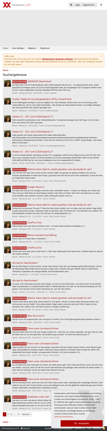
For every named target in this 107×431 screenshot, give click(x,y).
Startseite (97, 428)
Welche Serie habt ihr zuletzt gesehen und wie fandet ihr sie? (52, 169)
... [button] (15, 414)
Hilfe (89, 428)
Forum (5, 48)
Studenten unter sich (30, 397)
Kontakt (48, 428)
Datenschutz (80, 428)
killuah (14, 93)
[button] (9, 48)
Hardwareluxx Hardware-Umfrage (57, 59)
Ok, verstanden (81, 423)
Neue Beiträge (18, 48)
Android (53, 93)
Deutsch (25, 428)
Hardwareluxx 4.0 (10, 428)
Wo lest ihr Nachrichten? (25, 263)
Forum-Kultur (55, 242)
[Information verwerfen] (101, 56)
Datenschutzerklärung (63, 416)
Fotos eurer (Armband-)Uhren (35, 328)
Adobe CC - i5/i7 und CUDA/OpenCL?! (32, 116)
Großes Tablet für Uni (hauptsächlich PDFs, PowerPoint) (41, 99)
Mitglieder (32, 48)
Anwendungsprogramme (55, 126)
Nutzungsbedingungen (63, 428)
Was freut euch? (28, 315)
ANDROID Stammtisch (31, 81)
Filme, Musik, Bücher (57, 181)
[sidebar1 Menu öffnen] (101, 4)
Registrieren (45, 48)
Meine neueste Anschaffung (34, 235)
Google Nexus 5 (28, 187)
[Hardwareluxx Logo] (17, 5)
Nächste (25, 414)
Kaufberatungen (52, 111)
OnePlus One (27, 222)
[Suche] (71, 5)
